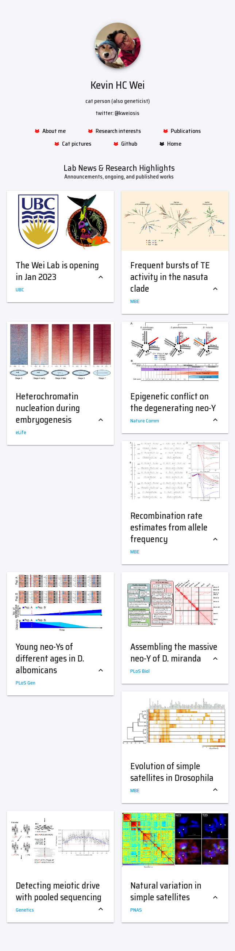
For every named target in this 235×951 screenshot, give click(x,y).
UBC (20, 289)
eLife (21, 432)
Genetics (25, 910)
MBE (134, 301)
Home (170, 144)
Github (125, 144)
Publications (182, 131)
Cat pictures (72, 144)
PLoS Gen (25, 683)
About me (50, 131)
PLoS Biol (140, 671)
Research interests (114, 131)
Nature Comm (144, 421)
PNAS (136, 910)
